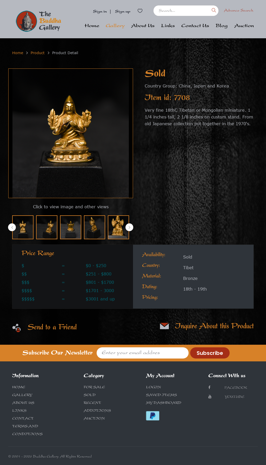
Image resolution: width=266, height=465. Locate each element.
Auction (244, 26)
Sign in (100, 12)
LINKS (19, 411)
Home (92, 26)
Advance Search (238, 11)
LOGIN (153, 387)
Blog (222, 26)
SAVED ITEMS (161, 395)
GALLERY (22, 395)
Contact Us (195, 26)
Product (38, 53)
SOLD (90, 395)
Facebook (227, 388)
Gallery (115, 26)
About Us (143, 26)
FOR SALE (94, 387)
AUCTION (94, 419)
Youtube (226, 397)
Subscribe (210, 353)
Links (168, 26)
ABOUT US (23, 403)
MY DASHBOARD (163, 403)
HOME (18, 387)
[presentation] (12, 227)
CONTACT (23, 419)
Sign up (122, 12)
